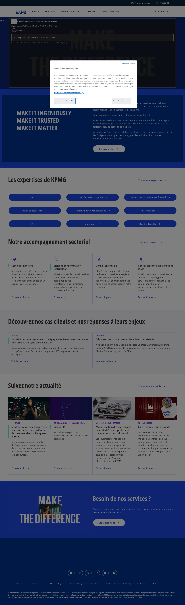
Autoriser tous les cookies (65, 101)
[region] (93, 84)
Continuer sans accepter (128, 63)
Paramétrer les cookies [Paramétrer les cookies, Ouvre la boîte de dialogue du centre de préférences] (121, 101)
